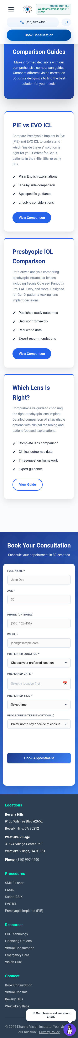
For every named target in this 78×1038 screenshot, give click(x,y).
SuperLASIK (13, 897)
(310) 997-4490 (27, 860)
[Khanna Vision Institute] (27, 9)
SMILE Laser (14, 883)
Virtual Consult (16, 992)
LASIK (9, 890)
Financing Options (18, 941)
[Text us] (66, 22)
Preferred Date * (20, 673)
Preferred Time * (19, 695)
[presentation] (39, 741)
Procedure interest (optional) (30, 715)
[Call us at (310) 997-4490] (33, 22)
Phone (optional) (20, 614)
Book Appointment (39, 758)
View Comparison (32, 218)
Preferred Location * (23, 653)
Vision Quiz (13, 962)
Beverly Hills (14, 999)
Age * (11, 590)
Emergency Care (17, 955)
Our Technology (16, 934)
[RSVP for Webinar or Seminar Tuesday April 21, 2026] (53, 9)
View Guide (27, 485)
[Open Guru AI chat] (69, 1029)
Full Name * (16, 570)
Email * (12, 634)
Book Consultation (39, 35)
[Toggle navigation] (11, 9)
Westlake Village (17, 1006)
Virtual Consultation (19, 948)
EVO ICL (11, 904)
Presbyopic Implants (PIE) (24, 911)
